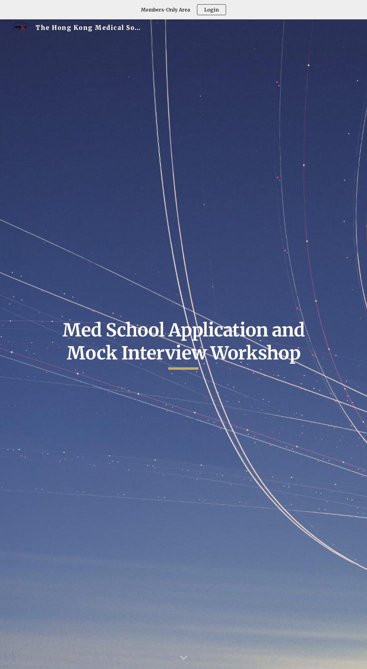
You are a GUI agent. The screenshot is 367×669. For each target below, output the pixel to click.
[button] (183, 658)
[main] (183, 344)
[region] (183, 9)
